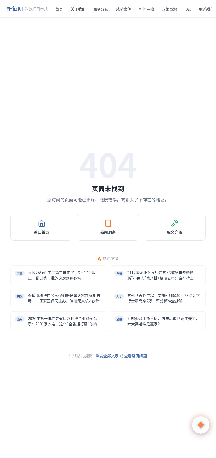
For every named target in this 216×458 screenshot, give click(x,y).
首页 (59, 9)
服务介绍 (101, 9)
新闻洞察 (146, 9)
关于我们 (78, 9)
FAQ (188, 9)
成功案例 (123, 9)
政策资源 (169, 9)
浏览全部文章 (107, 355)
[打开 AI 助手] (200, 425)
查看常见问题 (135, 355)
